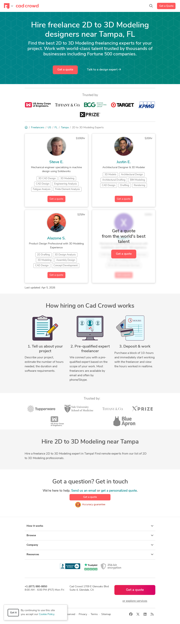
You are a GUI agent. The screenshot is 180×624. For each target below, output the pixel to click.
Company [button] (90, 544)
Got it (13, 612)
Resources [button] (90, 554)
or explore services (134, 601)
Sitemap (106, 614)
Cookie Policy (46, 614)
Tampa (65, 127)
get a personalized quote (119, 490)
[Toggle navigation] (8, 6)
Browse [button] (90, 535)
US (49, 127)
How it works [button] (90, 525)
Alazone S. (56, 238)
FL (56, 127)
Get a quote (65, 69)
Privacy (83, 614)
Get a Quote (166, 6)
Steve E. (56, 162)
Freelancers (37, 127)
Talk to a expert (104, 69)
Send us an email (83, 490)
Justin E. (124, 162)
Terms (94, 614)
